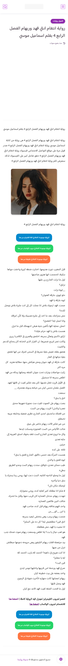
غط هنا (12, 599)
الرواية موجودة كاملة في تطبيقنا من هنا (34, 259)
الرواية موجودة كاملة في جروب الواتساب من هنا (34, 248)
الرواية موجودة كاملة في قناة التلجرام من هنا (34, 237)
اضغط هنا (34, 604)
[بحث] (5, 6)
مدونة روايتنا (23, 660)
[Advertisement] (34, 80)
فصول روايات (58, 21)
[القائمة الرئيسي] (63, 6)
